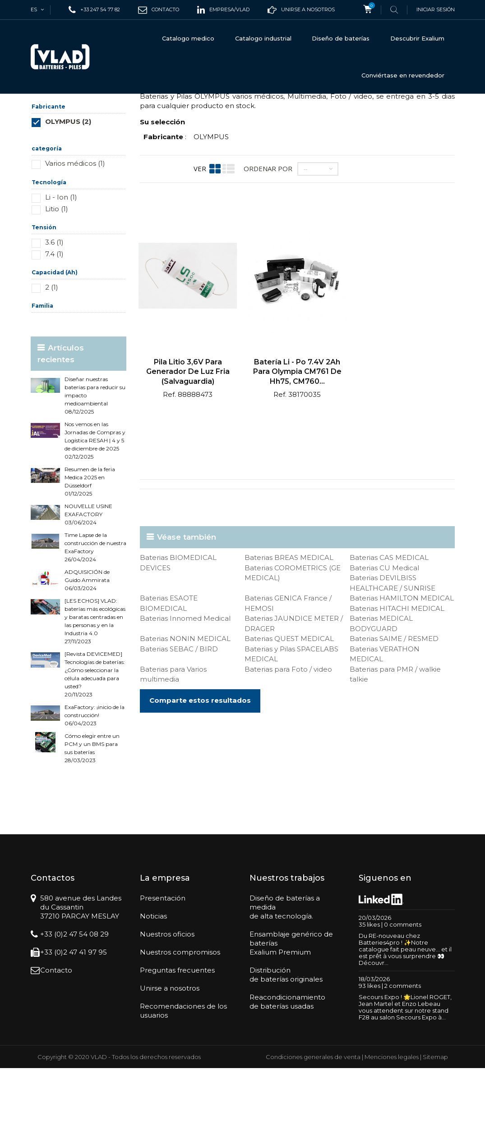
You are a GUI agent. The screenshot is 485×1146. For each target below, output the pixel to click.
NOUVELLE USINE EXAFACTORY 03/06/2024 (88, 592)
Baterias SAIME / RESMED (394, 716)
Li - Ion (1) (61, 275)
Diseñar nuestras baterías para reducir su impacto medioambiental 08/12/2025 (95, 473)
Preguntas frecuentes (177, 1048)
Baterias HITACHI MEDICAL (397, 686)
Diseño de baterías (341, 38)
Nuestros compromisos (180, 1030)
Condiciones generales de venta (313, 1134)
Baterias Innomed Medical (185, 696)
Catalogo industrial (263, 38)
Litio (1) (56, 286)
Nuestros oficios (167, 1012)
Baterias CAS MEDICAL (389, 635)
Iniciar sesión (435, 9)
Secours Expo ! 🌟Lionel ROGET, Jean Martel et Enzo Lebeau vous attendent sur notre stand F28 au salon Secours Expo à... (405, 1085)
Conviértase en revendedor (402, 75)
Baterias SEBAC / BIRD (179, 727)
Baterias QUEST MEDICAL (289, 716)
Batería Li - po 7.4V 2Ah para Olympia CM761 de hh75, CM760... (297, 450)
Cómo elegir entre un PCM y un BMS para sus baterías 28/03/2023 (92, 825)
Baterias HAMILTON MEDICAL (402, 676)
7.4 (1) (54, 331)
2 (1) (51, 365)
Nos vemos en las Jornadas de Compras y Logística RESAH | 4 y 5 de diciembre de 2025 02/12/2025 (95, 518)
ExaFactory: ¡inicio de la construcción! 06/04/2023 (95, 793)
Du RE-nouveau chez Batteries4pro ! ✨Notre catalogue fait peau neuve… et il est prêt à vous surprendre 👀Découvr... (405, 1027)
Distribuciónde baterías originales (286, 1052)
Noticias (153, 994)
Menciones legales (392, 1134)
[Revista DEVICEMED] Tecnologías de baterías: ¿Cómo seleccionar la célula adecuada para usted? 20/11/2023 (95, 752)
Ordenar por (268, 246)
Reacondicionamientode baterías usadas (287, 1079)
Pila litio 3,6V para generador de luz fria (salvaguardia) (188, 450)
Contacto (56, 1048)
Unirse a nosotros (169, 1066)
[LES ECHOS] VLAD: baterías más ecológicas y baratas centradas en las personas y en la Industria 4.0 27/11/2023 (95, 699)
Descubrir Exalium (417, 38)
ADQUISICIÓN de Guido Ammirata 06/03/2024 (87, 657)
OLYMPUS (211, 214)
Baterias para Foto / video (288, 747)
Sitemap (435, 1134)
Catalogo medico (188, 38)
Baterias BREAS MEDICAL (289, 635)
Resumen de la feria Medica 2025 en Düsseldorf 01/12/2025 (90, 559)
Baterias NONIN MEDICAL (185, 716)
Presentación (162, 976)
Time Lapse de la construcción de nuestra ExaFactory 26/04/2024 (95, 625)
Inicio (39, 109)
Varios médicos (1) (75, 241)
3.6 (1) (54, 320)
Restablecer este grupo (99, 213)
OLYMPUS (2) (68, 199)
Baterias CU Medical (384, 645)
